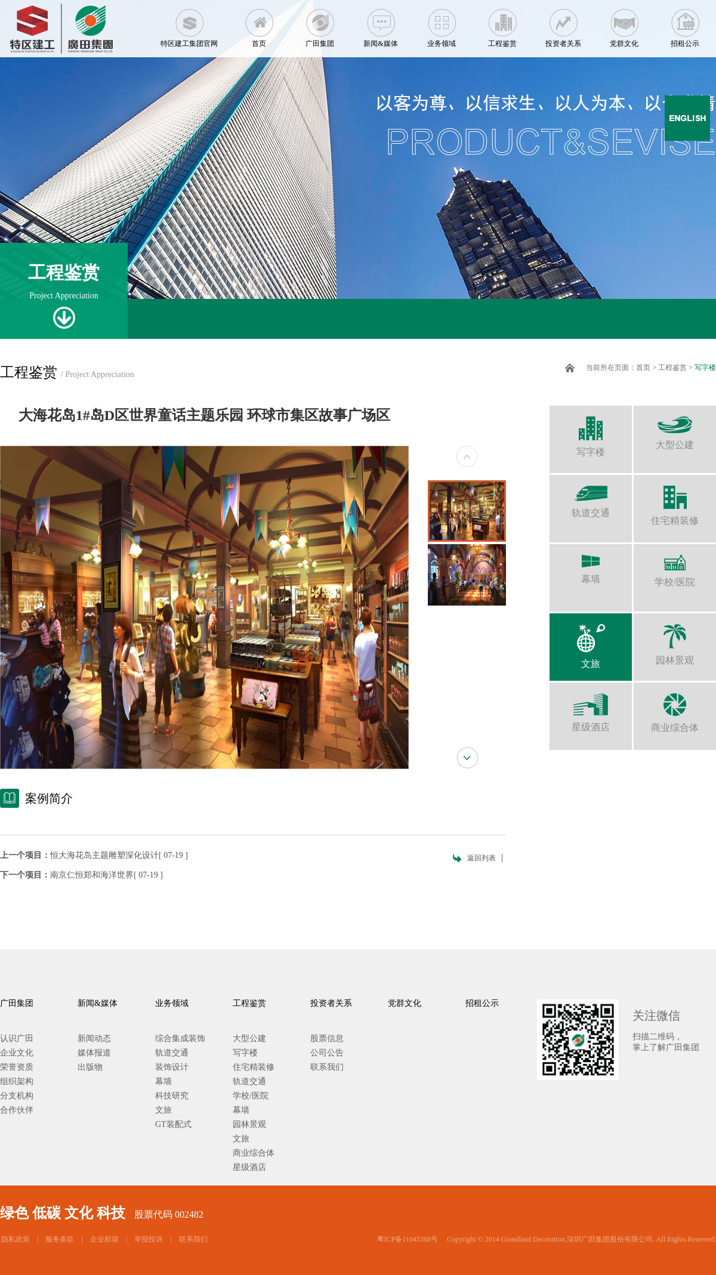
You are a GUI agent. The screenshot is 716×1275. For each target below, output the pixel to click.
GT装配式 (173, 1124)
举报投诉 (148, 1239)
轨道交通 (591, 496)
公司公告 (327, 1052)
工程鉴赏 (502, 24)
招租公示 (685, 24)
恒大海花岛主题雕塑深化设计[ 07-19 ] (119, 855)
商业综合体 (675, 708)
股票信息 (327, 1038)
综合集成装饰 (180, 1038)
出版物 (90, 1067)
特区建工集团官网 (189, 24)
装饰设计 (172, 1067)
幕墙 (591, 564)
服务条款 (59, 1239)
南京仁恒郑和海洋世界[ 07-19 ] (106, 874)
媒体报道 (94, 1052)
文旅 (591, 641)
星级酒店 (591, 707)
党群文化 (624, 24)
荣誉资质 (16, 1067)
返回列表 (481, 858)
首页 (259, 24)
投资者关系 (563, 24)
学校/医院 (675, 565)
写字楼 (705, 367)
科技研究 (172, 1095)
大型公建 (675, 428)
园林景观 (675, 639)
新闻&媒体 (381, 24)
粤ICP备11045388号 (407, 1239)
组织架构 (16, 1081)
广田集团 (320, 24)
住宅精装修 (675, 500)
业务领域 (441, 24)
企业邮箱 (104, 1239)
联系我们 (327, 1067)
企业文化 (16, 1052)
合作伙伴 (16, 1110)
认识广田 (16, 1038)
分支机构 (16, 1095)
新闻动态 (94, 1038)
